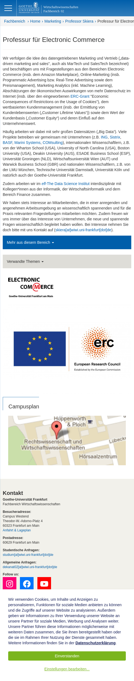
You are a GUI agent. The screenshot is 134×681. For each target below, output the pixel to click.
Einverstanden (67, 656)
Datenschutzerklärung (95, 643)
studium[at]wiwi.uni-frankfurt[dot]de (28, 555)
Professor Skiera (79, 21)
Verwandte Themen (25, 261)
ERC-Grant (79, 96)
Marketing (52, 21)
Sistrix (115, 137)
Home (35, 21)
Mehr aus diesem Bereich (30, 242)
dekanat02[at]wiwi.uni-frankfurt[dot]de (30, 567)
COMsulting (52, 142)
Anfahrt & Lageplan (17, 530)
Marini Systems (27, 142)
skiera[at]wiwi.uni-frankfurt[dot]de (83, 230)
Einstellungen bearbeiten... (67, 669)
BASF (7, 142)
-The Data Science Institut (65, 183)
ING (104, 137)
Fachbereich (14, 21)
